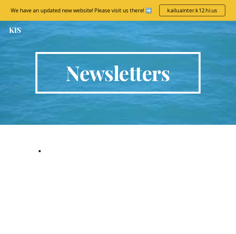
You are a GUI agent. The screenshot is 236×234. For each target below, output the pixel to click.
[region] (118, 10)
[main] (117, 73)
